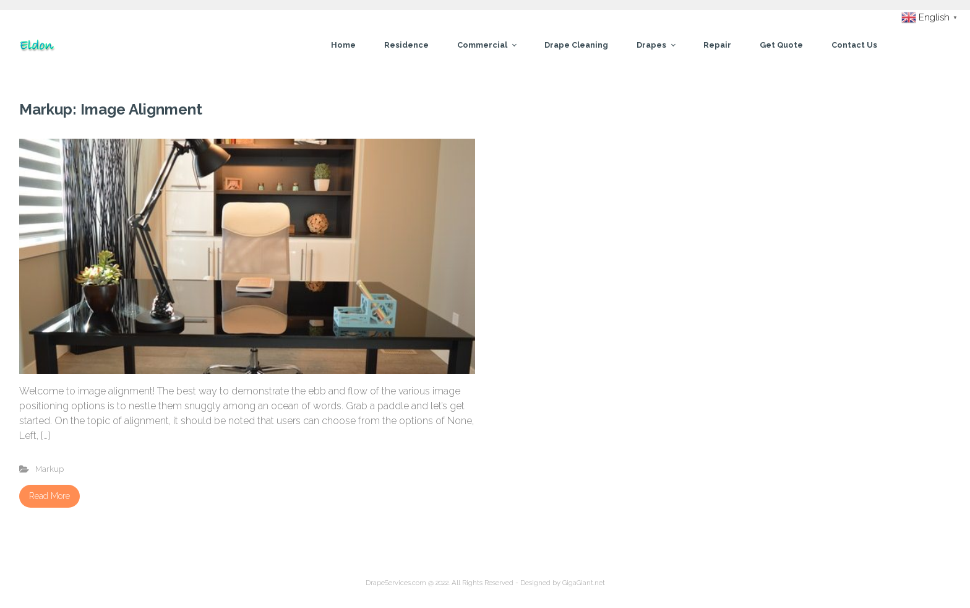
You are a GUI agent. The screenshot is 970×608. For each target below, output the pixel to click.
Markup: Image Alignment (110, 109)
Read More (49, 496)
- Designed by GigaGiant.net (559, 582)
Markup (49, 469)
